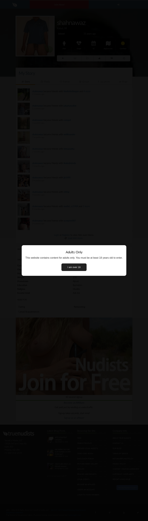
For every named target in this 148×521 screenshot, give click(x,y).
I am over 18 (74, 267)
